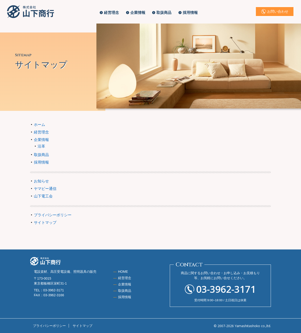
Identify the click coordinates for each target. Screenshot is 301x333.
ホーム (39, 125)
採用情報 (190, 13)
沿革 (41, 146)
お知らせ (41, 181)
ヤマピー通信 (45, 189)
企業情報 (137, 13)
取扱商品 (163, 13)
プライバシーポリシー (52, 215)
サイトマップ (45, 223)
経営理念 (111, 13)
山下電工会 (43, 196)
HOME (123, 271)
